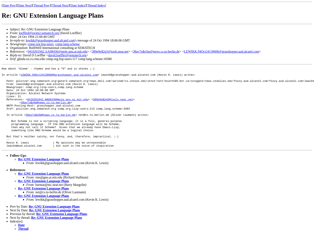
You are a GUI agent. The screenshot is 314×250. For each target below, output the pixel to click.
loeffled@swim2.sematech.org (39, 33)
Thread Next (60, 5)
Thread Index (96, 5)
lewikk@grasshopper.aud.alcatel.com (50, 40)
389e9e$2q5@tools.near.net (110, 51)
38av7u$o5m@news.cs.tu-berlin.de (156, 51)
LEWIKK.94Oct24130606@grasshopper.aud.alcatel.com (221, 51)
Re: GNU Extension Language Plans (43, 175)
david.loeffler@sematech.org (67, 55)
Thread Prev (41, 5)
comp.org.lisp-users (41, 44)
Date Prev (9, 5)
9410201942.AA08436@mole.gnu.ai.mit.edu (57, 51)
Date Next (24, 5)
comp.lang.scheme (67, 44)
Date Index (78, 5)
